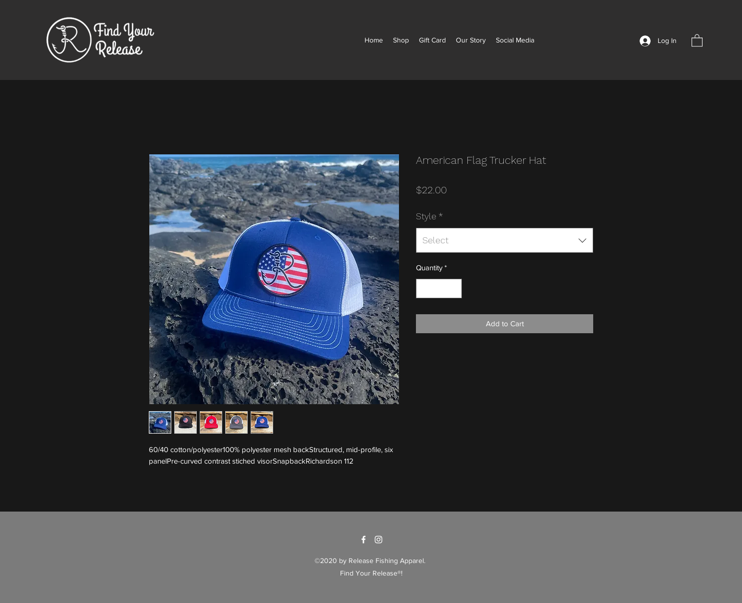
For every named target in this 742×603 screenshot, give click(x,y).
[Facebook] (364, 540)
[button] (697, 39)
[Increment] (454, 288)
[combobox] (504, 240)
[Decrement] (424, 288)
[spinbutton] (439, 288)
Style (429, 216)
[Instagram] (378, 540)
